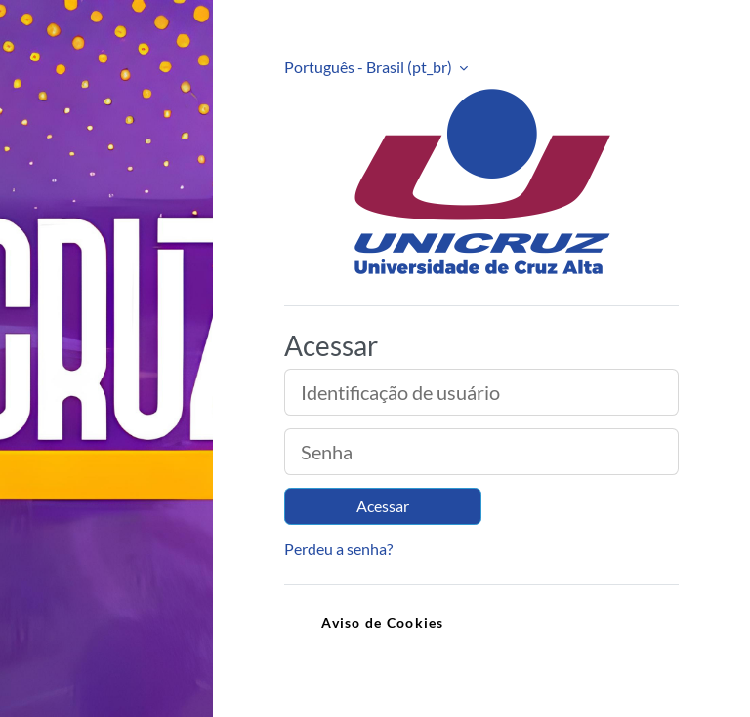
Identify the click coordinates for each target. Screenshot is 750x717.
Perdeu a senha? (338, 548)
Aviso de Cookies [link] (382, 623)
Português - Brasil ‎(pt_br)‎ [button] (369, 67)
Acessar (382, 506)
